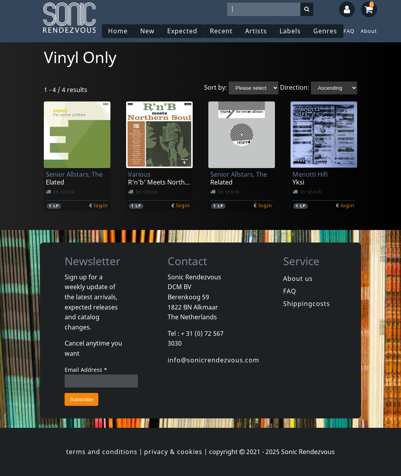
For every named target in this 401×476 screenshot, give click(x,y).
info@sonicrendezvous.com (213, 360)
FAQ (348, 30)
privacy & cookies (173, 451)
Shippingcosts (306, 303)
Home (118, 31)
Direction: (294, 87)
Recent (221, 31)
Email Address (86, 369)
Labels (290, 31)
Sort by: (215, 87)
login (101, 205)
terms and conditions (101, 451)
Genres (325, 31)
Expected (182, 31)
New (147, 31)
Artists (256, 31)
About (369, 30)
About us (298, 278)
